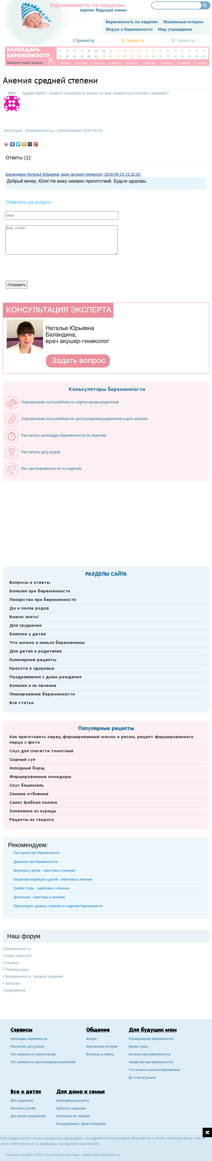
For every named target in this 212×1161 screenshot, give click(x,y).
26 (146, 56)
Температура (17, 969)
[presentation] (47, 267)
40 (196, 56)
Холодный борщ (27, 768)
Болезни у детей (27, 634)
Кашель (12, 962)
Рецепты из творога (31, 820)
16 (110, 56)
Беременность (39, 130)
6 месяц (149, 63)
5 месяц (132, 63)
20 (124, 56)
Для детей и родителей (35, 651)
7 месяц (166, 63)
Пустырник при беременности (36, 853)
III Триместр (183, 41)
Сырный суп (22, 760)
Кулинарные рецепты (32, 660)
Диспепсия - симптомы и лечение (39, 897)
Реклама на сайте (19, 1155)
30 (160, 56)
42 (203, 56)
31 (167, 51)
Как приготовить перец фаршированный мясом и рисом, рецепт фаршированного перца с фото (101, 740)
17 (117, 51)
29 (160, 51)
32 (167, 56)
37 (189, 51)
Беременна (15, 990)
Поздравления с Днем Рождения (81, 1124)
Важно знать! (24, 617)
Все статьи (21, 703)
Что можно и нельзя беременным (47, 643)
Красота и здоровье (31, 669)
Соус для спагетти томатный (41, 751)
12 (96, 56)
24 (139, 56)
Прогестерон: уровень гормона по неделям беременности (58, 906)
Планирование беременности (42, 694)
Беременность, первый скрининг (34, 976)
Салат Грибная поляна (33, 803)
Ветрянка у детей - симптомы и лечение (44, 871)
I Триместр (83, 41)
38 (189, 56)
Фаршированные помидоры (40, 777)
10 (89, 56)
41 (203, 51)
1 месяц (63, 63)
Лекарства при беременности (42, 600)
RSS (39, 1155)
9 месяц (200, 63)
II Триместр (133, 41)
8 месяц (183, 63)
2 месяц (81, 63)
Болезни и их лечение (32, 686)
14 (103, 56)
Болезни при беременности (39, 591)
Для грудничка (25, 626)
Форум (91, 1039)
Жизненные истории (102, 1047)
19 (124, 51)
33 (175, 51)
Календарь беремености (28, 1039)
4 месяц (115, 63)
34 (175, 56)
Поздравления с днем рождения (45, 677)
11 (96, 51)
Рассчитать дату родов (27, 1047)
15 (110, 51)
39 (196, 51)
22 (132, 56)
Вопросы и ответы (29, 583)
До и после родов (29, 608)
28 (153, 56)
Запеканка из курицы (32, 811)
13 (103, 51)
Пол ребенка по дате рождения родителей (42, 1062)
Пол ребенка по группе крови (33, 1055)
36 (182, 56)
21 (132, 51)
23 (139, 51)
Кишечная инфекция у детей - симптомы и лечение (53, 879)
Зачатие (12, 983)
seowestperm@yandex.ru (101, 1155)
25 (146, 51)
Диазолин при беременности (36, 862)
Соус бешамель (26, 785)
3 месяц (98, 63)
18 (117, 56)
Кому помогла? (18, 955)
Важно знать (138, 1047)
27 (153, 51)
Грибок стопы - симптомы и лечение (41, 888)
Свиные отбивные (29, 794)
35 (182, 51)
